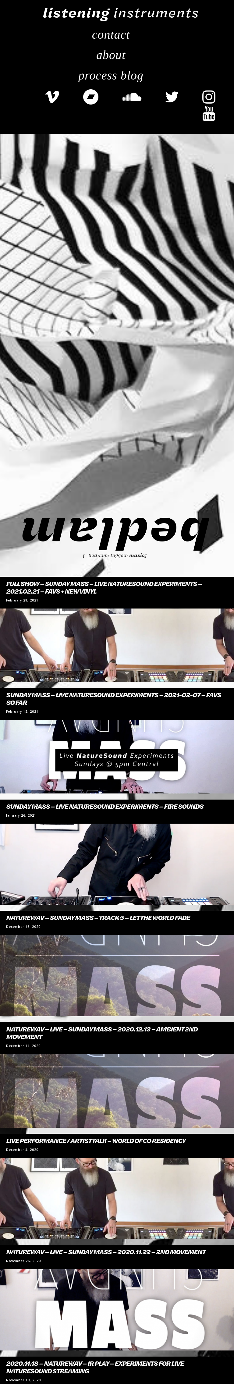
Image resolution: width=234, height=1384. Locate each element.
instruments (121, 12)
